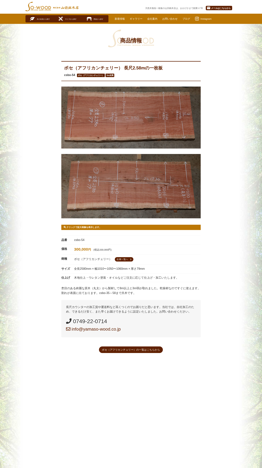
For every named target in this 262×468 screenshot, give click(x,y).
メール (219, 8)
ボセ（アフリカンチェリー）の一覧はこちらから (131, 349)
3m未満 (109, 75)
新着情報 (120, 18)
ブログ (194, 18)
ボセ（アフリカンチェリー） (91, 75)
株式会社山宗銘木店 (66, 7)
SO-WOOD (38, 6)
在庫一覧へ (124, 259)
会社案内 (156, 18)
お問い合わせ (176, 18)
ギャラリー (138, 18)
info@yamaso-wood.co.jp (93, 329)
